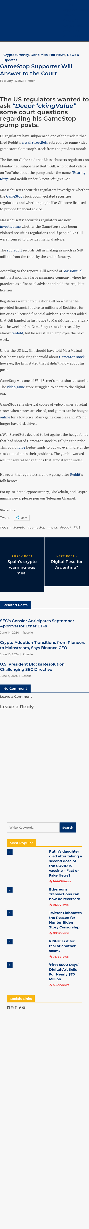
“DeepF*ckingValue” (44, 105)
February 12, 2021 (12, 80)
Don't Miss (39, 55)
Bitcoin (69, 15)
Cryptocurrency (76, 10)
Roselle (28, 632)
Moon (31, 80)
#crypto (19, 527)
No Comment (15, 688)
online (5, 417)
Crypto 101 (71, 21)
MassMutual (72, 271)
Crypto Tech (73, 26)
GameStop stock (72, 356)
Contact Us (72, 36)
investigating (10, 226)
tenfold (17, 333)
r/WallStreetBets (35, 142)
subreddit (14, 250)
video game (16, 387)
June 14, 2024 (9, 632)
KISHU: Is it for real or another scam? (62, 946)
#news (52, 527)
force (21, 447)
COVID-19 (71, 31)
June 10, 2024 (9, 654)
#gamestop (36, 527)
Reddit (75, 474)
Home (68, 5)
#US (77, 527)
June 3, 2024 (9, 676)
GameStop (14, 196)
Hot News (57, 55)
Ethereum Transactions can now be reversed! (64, 894)
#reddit (65, 527)
